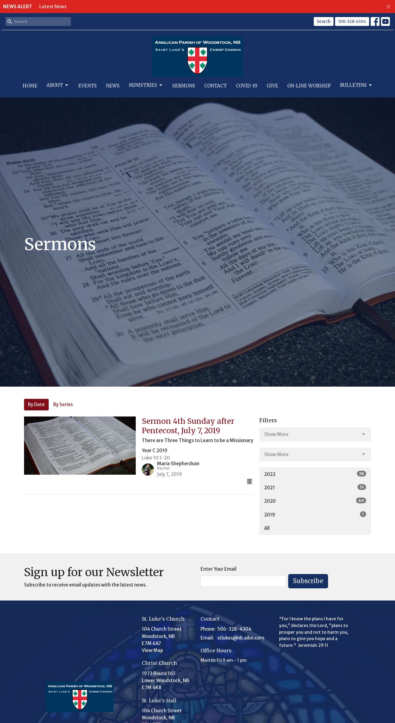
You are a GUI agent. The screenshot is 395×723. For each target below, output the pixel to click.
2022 (315, 474)
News (113, 86)
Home (30, 86)
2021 (315, 487)
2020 (315, 501)
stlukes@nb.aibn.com (240, 638)
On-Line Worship (309, 86)
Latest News (52, 6)
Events (87, 86)
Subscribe (308, 581)
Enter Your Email (218, 569)
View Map (152, 650)
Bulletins (356, 85)
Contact (215, 86)
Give (272, 86)
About (58, 85)
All (267, 528)
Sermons (183, 86)
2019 (315, 514)
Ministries (146, 85)
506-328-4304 (352, 21)
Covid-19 (246, 86)
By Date (36, 404)
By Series (63, 404)
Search (323, 21)
